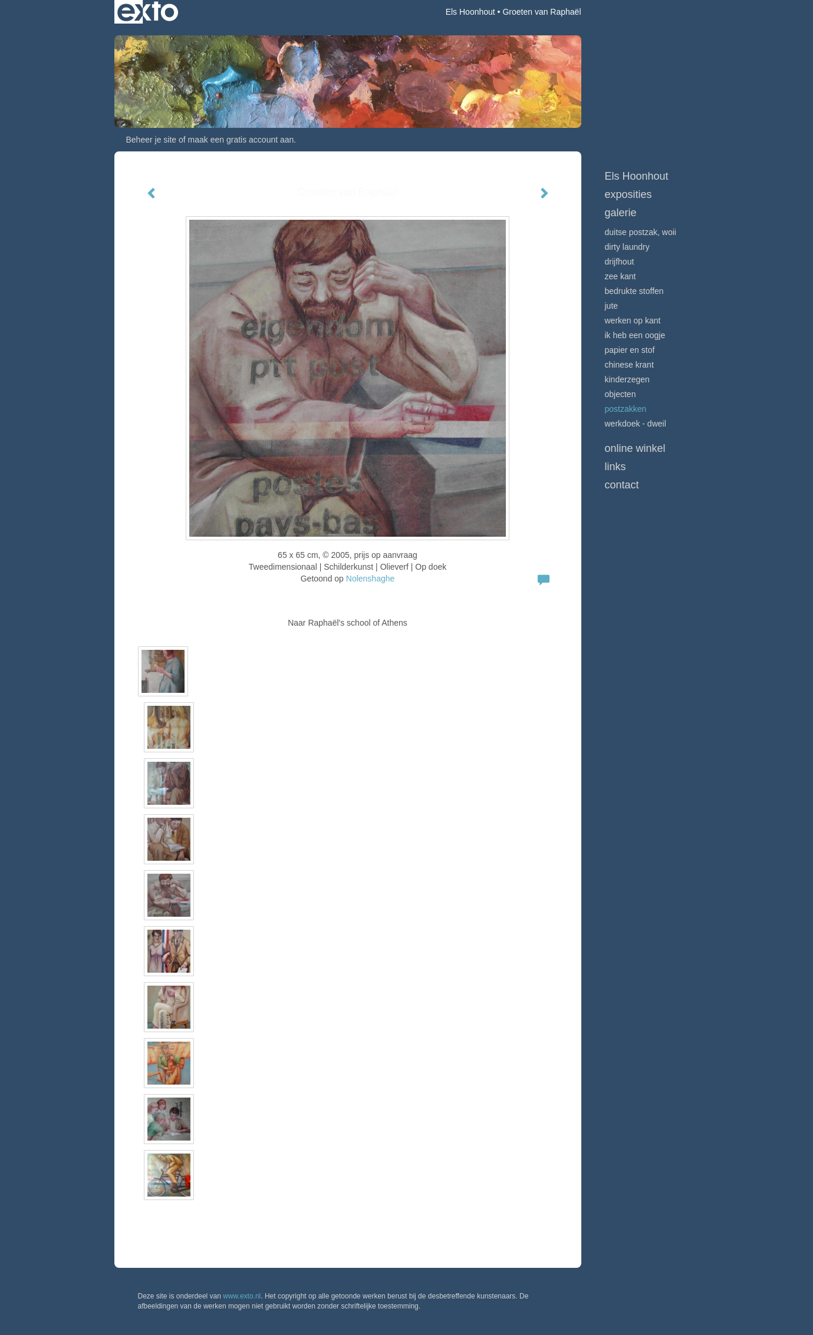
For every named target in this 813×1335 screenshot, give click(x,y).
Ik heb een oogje (635, 335)
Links (615, 466)
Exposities (628, 194)
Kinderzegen (627, 379)
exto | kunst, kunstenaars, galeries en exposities (147, 12)
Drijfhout (619, 261)
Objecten (620, 394)
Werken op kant (633, 320)
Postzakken (626, 409)
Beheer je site (151, 139)
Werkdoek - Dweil (635, 423)
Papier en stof (630, 350)
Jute (611, 305)
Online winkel (635, 448)
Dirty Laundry (627, 247)
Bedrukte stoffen (634, 291)
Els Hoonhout (470, 11)
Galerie (621, 213)
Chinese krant (629, 364)
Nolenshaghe (370, 578)
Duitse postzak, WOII (640, 232)
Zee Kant (620, 276)
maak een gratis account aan (241, 139)
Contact (622, 485)
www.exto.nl (242, 1296)
